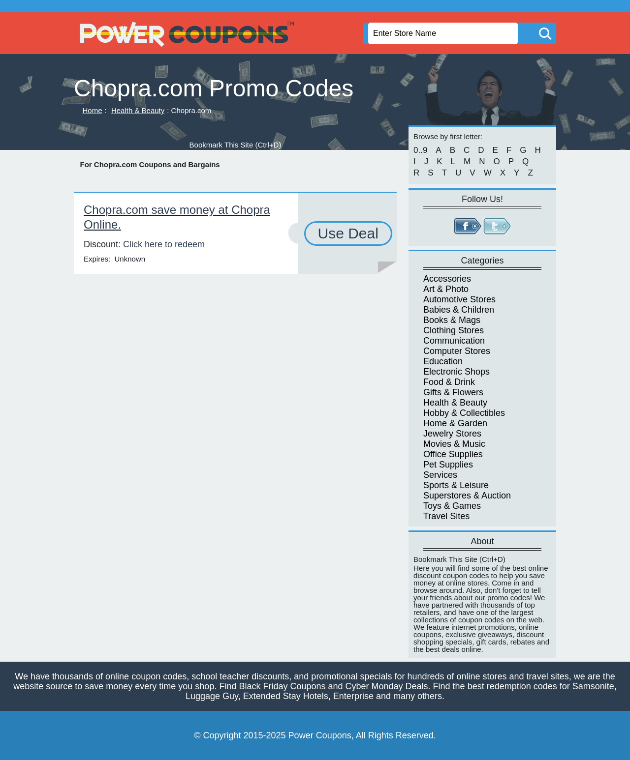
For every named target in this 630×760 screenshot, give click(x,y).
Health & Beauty (137, 110)
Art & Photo (446, 289)
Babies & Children (458, 310)
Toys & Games (452, 506)
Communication (454, 341)
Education (443, 361)
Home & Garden (455, 423)
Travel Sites (446, 516)
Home (92, 110)
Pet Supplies (448, 464)
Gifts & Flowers (453, 392)
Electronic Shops (456, 372)
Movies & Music (454, 444)
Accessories (447, 279)
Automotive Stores (459, 299)
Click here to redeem (164, 244)
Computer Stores (456, 351)
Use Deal (348, 233)
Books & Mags (451, 320)
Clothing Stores (453, 330)
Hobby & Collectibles (464, 413)
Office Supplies (453, 454)
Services (440, 475)
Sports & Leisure (456, 485)
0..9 (420, 150)
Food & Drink (449, 382)
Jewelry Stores (452, 433)
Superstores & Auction (467, 495)
